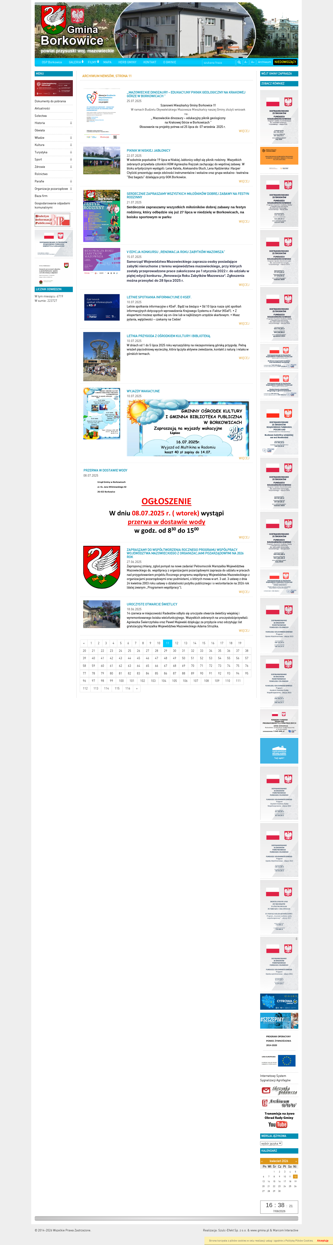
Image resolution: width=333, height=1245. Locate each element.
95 (246, 673)
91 (210, 673)
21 (93, 651)
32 (192, 651)
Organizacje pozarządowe (51, 188)
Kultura (39, 145)
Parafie (39, 181)
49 (174, 658)
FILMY (92, 62)
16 (212, 643)
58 (84, 666)
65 (147, 666)
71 (201, 666)
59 (93, 666)
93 (228, 673)
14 (194, 643)
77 (84, 673)
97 (93, 681)
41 (102, 658)
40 (93, 658)
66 (156, 666)
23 (111, 651)
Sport (38, 159)
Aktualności (42, 108)
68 (174, 666)
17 (221, 643)
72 (210, 666)
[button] (82, 62)
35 (219, 651)
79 (102, 673)
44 (129, 658)
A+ (253, 62)
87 (174, 673)
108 (206, 681)
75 (237, 666)
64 (138, 666)
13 (185, 643)
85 (156, 673)
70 (192, 666)
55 (228, 658)
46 (147, 658)
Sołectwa (41, 116)
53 (210, 658)
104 (163, 681)
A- (246, 62)
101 (132, 681)
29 (165, 651)
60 (102, 666)
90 (201, 673)
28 (156, 651)
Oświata (40, 130)
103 (153, 681)
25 (129, 651)
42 (111, 658)
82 (129, 673)
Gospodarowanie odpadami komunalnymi (52, 205)
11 (167, 643)
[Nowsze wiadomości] (84, 643)
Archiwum (264, 62)
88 (183, 673)
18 (230, 643)
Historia (40, 123)
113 (95, 688)
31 (183, 651)
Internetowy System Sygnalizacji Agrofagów (275, 1078)
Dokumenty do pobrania (50, 101)
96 (84, 681)
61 (111, 666)
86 (165, 673)
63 (129, 666)
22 (102, 651)
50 (183, 658)
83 (138, 673)
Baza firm (41, 196)
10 (158, 643)
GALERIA (75, 62)
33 (201, 651)
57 (246, 658)
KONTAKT (149, 62)
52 (201, 658)
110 (227, 681)
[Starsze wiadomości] (137, 688)
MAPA (107, 62)
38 (246, 651)
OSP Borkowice (52, 62)
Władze (39, 137)
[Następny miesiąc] (296, 1161)
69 (183, 666)
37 (237, 651)
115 (117, 688)
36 (228, 651)
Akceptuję (322, 1240)
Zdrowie (40, 167)
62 (120, 666)
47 (156, 658)
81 (120, 673)
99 (111, 681)
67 (165, 666)
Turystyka (41, 152)
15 (203, 643)
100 (121, 681)
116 (127, 688)
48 (165, 658)
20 (84, 651)
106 (185, 681)
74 (228, 666)
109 (217, 681)
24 (120, 651)
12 (176, 643)
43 (120, 658)
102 (142, 681)
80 (111, 673)
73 (219, 666)
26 (138, 651)
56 (237, 658)
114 (106, 688)
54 (219, 658)
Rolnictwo (41, 174)
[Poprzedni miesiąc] (262, 1161)
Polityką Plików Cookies (299, 1240)
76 (246, 666)
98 (102, 681)
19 (239, 643)
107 (195, 681)
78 (93, 673)
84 (147, 673)
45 (138, 658)
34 (210, 651)
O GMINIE (169, 62)
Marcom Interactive (285, 1230)
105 (174, 681)
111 (238, 681)
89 (192, 673)
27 (147, 651)
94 (237, 673)
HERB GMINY (127, 62)
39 (84, 658)
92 (219, 673)
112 (85, 688)
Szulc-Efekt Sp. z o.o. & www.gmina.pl (243, 1230)
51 (192, 658)
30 (174, 651)
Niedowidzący (285, 62)
